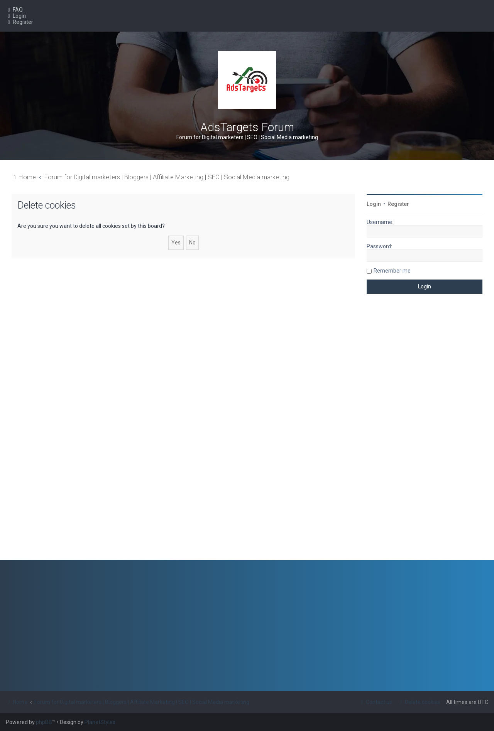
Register (398, 204)
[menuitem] (14, 10)
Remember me (392, 271)
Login (374, 204)
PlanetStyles (100, 722)
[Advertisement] (424, 432)
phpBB (44, 722)
